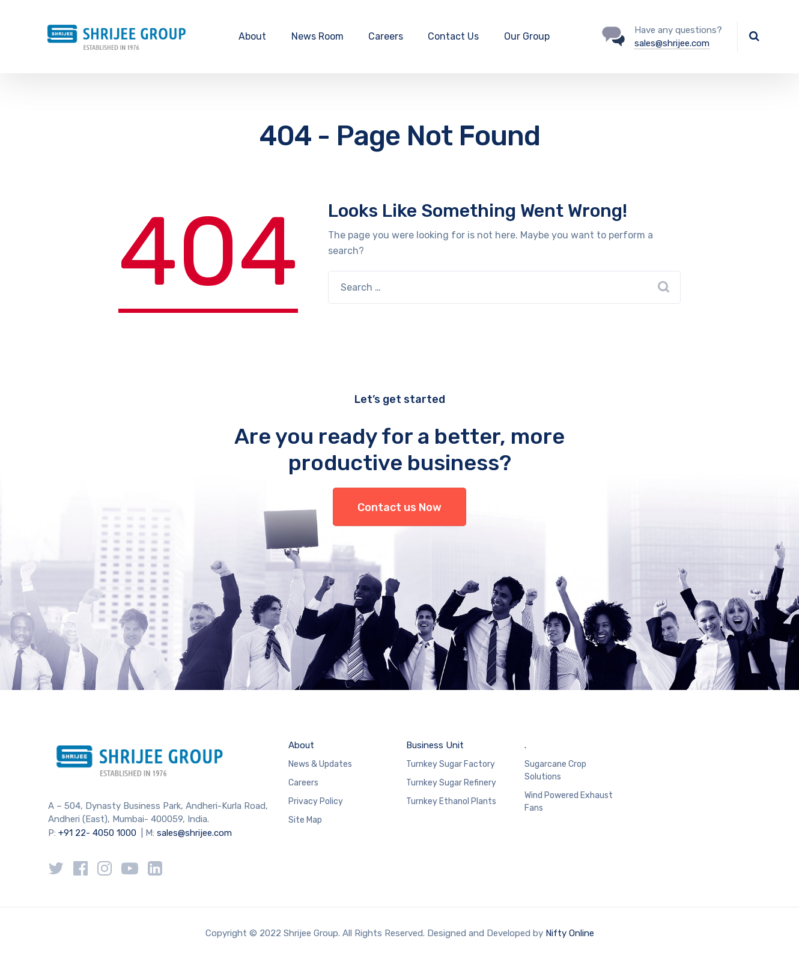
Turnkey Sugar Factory (450, 764)
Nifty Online (569, 933)
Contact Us (453, 36)
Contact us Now (399, 507)
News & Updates (320, 764)
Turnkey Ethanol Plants (451, 801)
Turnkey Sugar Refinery (451, 783)
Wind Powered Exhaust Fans (568, 801)
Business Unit (435, 745)
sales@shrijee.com (671, 43)
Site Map (305, 820)
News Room (317, 36)
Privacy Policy (315, 801)
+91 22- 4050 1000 (97, 832)
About (252, 36)
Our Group (527, 36)
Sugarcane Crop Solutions (555, 770)
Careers (385, 36)
